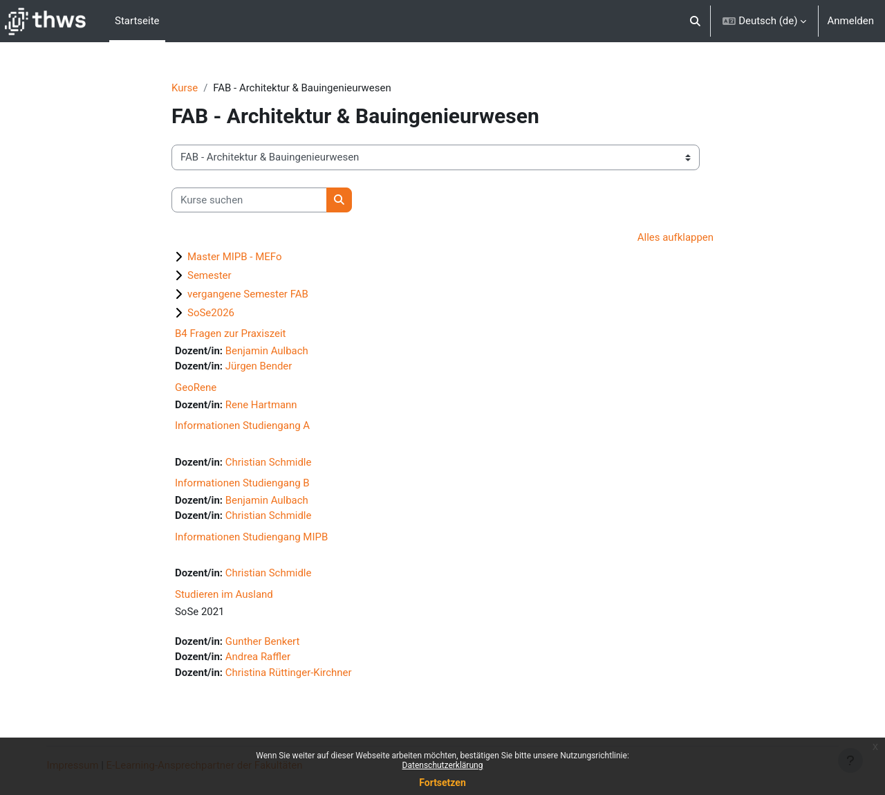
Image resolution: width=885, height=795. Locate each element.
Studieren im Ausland (224, 595)
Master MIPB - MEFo (234, 256)
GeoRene (195, 387)
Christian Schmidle (268, 462)
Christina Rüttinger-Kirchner (289, 673)
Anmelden (850, 21)
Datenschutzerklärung (442, 765)
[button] (695, 21)
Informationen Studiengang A (242, 426)
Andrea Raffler (258, 658)
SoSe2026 (210, 313)
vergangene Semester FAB (247, 294)
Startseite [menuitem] (137, 21)
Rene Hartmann (261, 405)
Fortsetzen (442, 782)
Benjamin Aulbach (266, 351)
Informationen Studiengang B (242, 483)
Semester (209, 275)
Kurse (184, 88)
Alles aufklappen (675, 238)
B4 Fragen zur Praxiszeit (230, 333)
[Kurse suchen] (249, 200)
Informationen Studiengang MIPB (251, 537)
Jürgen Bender (258, 366)
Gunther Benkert (262, 642)
